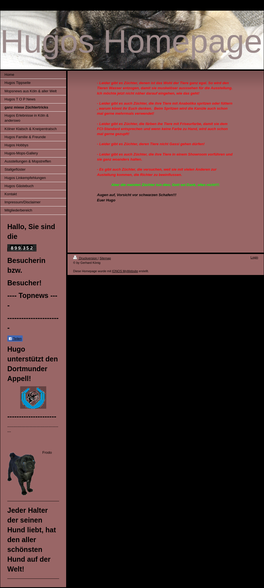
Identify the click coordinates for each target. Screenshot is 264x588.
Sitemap (105, 258)
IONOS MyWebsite (125, 271)
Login (254, 257)
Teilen (15, 339)
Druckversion (85, 258)
